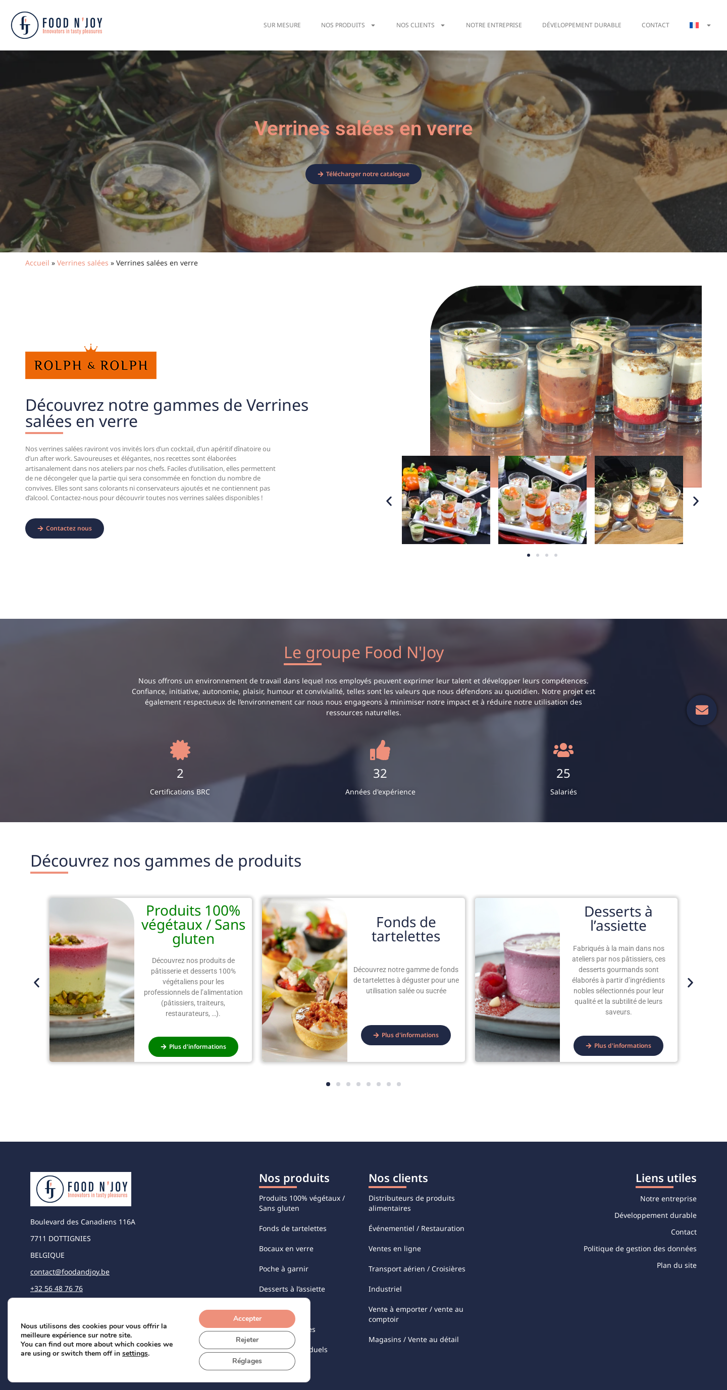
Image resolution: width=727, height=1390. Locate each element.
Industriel (385, 1289)
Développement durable (581, 25)
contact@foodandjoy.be (70, 1271)
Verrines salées (83, 263)
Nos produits (348, 25)
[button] (389, 501)
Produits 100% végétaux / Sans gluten (302, 1203)
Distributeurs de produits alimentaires (412, 1203)
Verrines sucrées (287, 1329)
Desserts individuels (293, 1349)
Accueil (37, 263)
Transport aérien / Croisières (417, 1268)
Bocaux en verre (286, 1248)
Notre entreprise (494, 25)
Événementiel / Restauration (416, 1228)
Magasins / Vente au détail (414, 1339)
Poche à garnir (283, 1268)
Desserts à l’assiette (292, 1289)
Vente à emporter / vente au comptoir (416, 1314)
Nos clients (421, 25)
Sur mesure (282, 25)
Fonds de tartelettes (293, 1228)
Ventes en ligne (395, 1248)
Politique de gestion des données (640, 1248)
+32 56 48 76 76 (56, 1288)
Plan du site (677, 1265)
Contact (655, 25)
